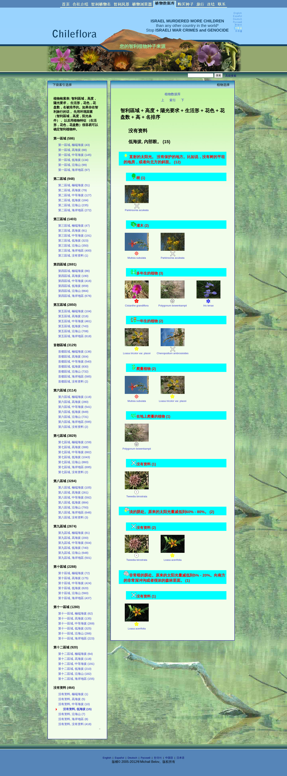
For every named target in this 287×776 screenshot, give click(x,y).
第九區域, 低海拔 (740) (73, 547)
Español (119, 757)
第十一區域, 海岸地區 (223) (76, 638)
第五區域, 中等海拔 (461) (74, 321)
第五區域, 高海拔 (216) (73, 316)
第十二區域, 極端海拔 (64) (75, 653)
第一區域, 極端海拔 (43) (74, 145)
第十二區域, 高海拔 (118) (74, 658)
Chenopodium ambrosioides (172, 349)
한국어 (158, 757)
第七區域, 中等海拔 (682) (74, 452)
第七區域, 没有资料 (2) (73, 472)
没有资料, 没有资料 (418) (74, 724)
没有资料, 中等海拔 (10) (74, 704)
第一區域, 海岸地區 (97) (74, 169)
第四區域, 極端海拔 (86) (74, 271)
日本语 (180, 757)
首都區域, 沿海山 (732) (73, 371)
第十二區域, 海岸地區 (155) (76, 678)
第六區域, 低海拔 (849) (73, 411)
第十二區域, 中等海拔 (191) (76, 663)
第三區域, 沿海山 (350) (73, 245)
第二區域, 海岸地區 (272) (74, 210)
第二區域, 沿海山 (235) (73, 205)
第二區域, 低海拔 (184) (73, 200)
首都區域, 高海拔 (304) (73, 356)
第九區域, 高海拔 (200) (73, 537)
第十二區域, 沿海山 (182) (74, 673)
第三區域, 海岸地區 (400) (74, 250)
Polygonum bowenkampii (172, 301)
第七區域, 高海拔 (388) (73, 447)
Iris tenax (208, 301)
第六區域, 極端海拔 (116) (74, 396)
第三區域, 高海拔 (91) (72, 230)
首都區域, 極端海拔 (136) (74, 351)
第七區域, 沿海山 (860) (73, 462)
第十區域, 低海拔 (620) (73, 588)
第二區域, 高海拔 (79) (72, 190)
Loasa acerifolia (173, 555)
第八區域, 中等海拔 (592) (74, 497)
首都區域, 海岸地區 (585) (74, 376)
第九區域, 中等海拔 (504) (74, 542)
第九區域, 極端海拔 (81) (74, 532)
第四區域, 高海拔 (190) (73, 275)
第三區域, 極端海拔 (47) (74, 225)
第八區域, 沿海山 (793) (73, 507)
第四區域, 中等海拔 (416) (74, 280)
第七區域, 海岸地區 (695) (74, 467)
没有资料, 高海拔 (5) (71, 699)
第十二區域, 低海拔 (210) (74, 668)
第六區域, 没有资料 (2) (73, 426)
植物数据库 (173, 94)
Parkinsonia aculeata (137, 206)
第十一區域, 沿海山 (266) (74, 633)
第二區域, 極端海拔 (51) (74, 185)
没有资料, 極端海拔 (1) (73, 694)
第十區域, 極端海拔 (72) (74, 573)
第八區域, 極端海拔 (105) (74, 487)
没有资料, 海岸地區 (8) (73, 719)
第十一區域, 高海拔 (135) (74, 618)
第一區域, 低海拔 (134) (73, 160)
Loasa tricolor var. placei (136, 349)
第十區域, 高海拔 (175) (73, 578)
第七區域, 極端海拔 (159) (74, 442)
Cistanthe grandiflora (137, 301)
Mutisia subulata (137, 253)
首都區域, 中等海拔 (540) (74, 361)
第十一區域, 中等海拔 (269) (76, 623)
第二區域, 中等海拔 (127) (74, 195)
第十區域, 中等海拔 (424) (74, 583)
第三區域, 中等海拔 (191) (74, 235)
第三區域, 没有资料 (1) (73, 255)
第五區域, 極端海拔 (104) (74, 311)
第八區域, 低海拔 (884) (73, 502)
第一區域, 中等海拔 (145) (74, 155)
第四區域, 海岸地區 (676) (74, 295)
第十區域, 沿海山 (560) (73, 593)
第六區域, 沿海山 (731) (73, 416)
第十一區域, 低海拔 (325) (74, 628)
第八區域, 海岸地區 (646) (74, 512)
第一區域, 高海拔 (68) (72, 150)
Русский (145, 757)
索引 (172, 100)
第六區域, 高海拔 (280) (73, 401)
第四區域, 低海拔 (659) (73, 285)
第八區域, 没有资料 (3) (73, 517)
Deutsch (132, 757)
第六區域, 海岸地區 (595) (74, 421)
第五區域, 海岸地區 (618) (74, 336)
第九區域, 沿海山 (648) (73, 552)
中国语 (169, 757)
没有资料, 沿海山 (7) (71, 714)
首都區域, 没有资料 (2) (73, 381)
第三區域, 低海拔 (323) (73, 240)
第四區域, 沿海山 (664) (73, 290)
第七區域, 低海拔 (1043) (74, 457)
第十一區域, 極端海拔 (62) (75, 613)
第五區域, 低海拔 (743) (73, 326)
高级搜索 (230, 75)
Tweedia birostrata (137, 492)
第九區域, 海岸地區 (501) (74, 557)
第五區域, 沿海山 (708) (73, 331)
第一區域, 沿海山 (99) (72, 164)
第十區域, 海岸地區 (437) (74, 598)
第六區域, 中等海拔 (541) (74, 406)
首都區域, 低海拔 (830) (73, 366)
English (107, 757)
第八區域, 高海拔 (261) (73, 492)
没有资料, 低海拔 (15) (77, 709)
